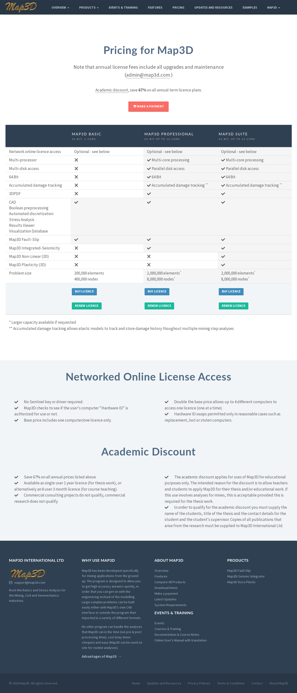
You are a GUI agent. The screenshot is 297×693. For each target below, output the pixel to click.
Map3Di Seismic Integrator (246, 576)
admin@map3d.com (148, 74)
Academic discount (111, 90)
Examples (250, 7)
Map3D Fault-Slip (239, 570)
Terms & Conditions (231, 683)
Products (89, 7)
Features (155, 7)
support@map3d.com (27, 582)
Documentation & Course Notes (177, 634)
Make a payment (148, 106)
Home (136, 683)
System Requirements (171, 605)
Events (159, 623)
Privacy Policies (199, 683)
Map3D (273, 7)
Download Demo (166, 588)
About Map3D (278, 683)
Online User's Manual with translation (181, 640)
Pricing (178, 7)
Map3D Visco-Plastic (241, 582)
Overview (60, 7)
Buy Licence (84, 291)
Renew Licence (86, 306)
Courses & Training (168, 629)
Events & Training (123, 7)
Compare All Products (170, 582)
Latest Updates (166, 599)
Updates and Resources (213, 7)
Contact (257, 683)
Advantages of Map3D (99, 656)
